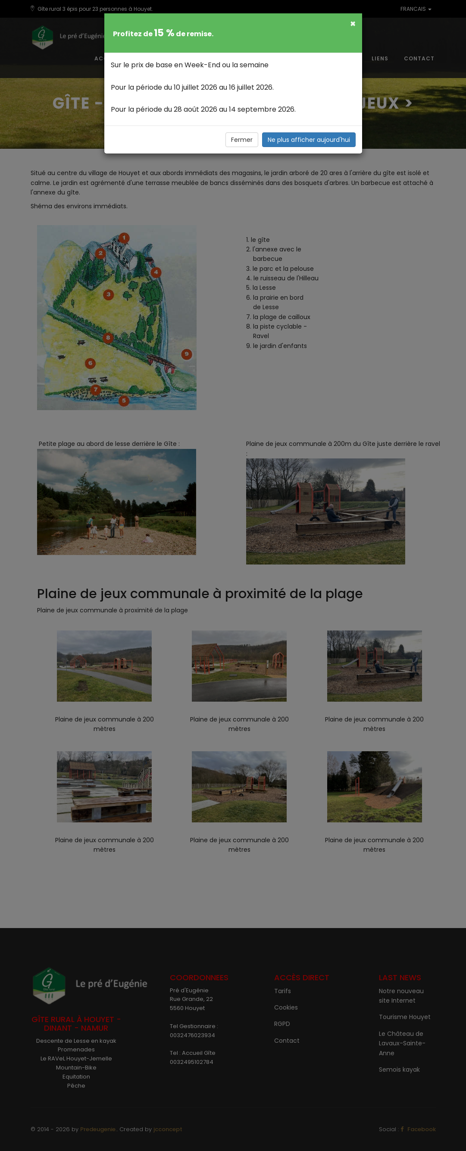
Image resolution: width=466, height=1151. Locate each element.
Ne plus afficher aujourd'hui (309, 139)
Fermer (242, 139)
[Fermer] (353, 23)
